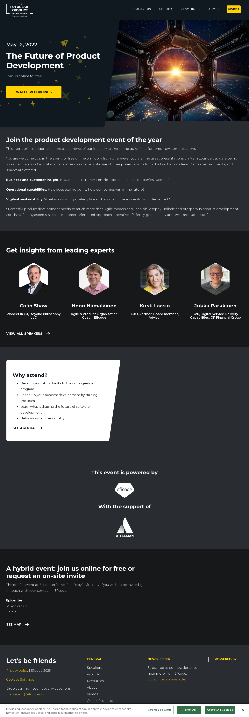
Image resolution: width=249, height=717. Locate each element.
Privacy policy (17, 670)
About (92, 687)
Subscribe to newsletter (167, 679)
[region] (124, 710)
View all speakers (24, 334)
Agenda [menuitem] (166, 9)
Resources (95, 681)
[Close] (242, 710)
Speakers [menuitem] (142, 9)
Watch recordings (34, 92)
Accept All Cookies (220, 709)
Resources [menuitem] (191, 9)
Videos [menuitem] (233, 9)
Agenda (93, 674)
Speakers (94, 668)
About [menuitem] (214, 9)
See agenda (24, 428)
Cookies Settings (20, 679)
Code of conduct (100, 701)
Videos (92, 694)
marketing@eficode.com (26, 694)
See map (13, 624)
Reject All (189, 709)
